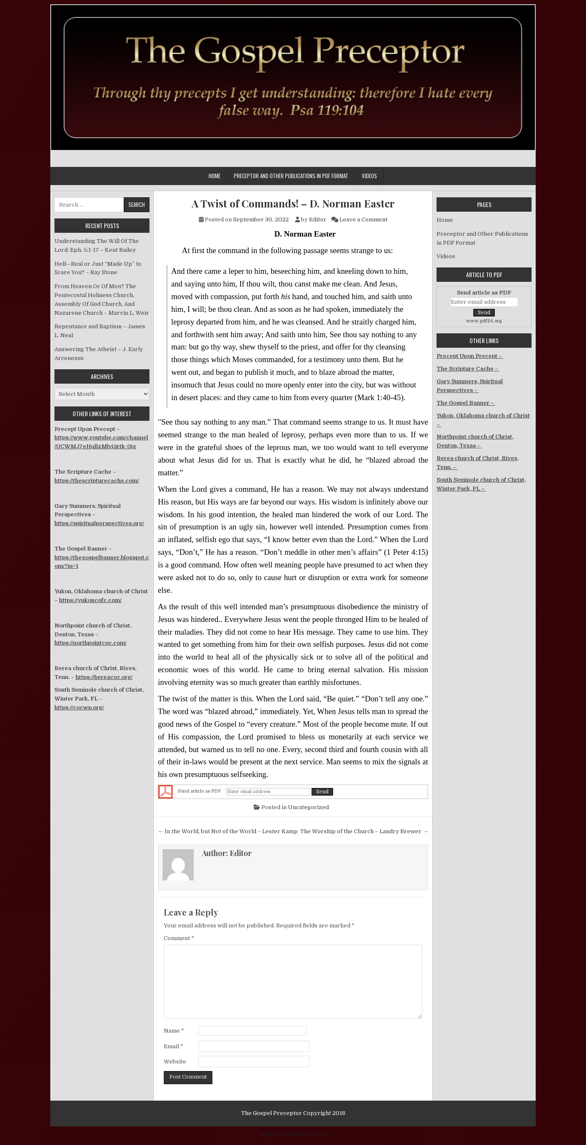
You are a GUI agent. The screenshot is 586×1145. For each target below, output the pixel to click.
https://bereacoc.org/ (104, 677)
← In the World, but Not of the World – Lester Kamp (228, 831)
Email (173, 1046)
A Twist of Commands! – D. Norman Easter (293, 203)
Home (214, 176)
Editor (317, 219)
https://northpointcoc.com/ (90, 643)
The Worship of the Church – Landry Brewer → (364, 831)
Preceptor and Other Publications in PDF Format (291, 176)
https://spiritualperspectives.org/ (99, 523)
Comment (179, 938)
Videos (369, 176)
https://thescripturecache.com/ (96, 480)
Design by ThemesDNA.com (293, 1134)
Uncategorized (308, 807)
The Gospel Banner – (466, 403)
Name (174, 1031)
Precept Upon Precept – (470, 356)
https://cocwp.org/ (79, 707)
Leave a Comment (363, 219)
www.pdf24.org (484, 321)
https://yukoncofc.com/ (90, 600)
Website (175, 1061)
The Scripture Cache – (468, 368)
